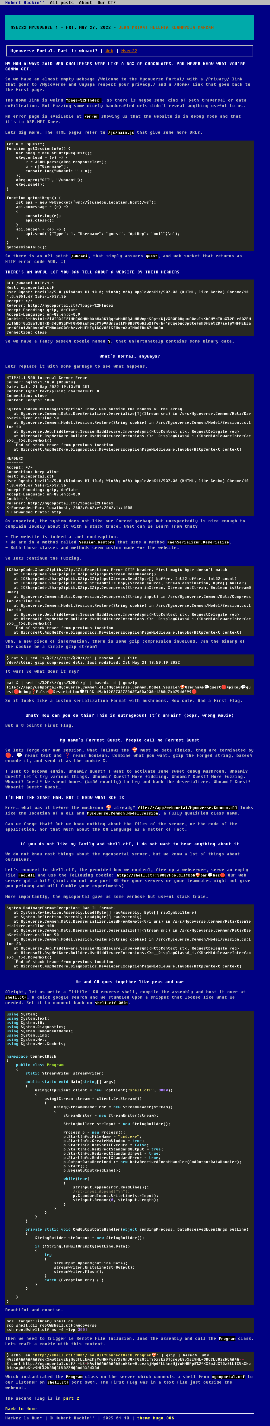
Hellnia (159, 27)
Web (109, 51)
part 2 (71, 1398)
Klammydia (183, 27)
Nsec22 (129, 51)
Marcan (206, 27)
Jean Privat (133, 27)
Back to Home (21, 1408)
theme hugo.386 (155, 1418)
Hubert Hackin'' (25, 2)
